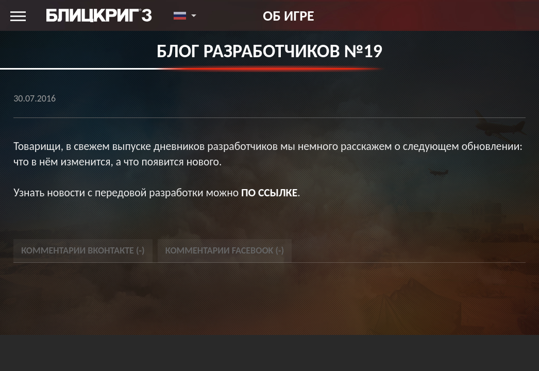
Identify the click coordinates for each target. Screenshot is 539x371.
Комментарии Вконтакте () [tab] (83, 250)
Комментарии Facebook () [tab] (224, 250)
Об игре (288, 15)
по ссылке (269, 192)
